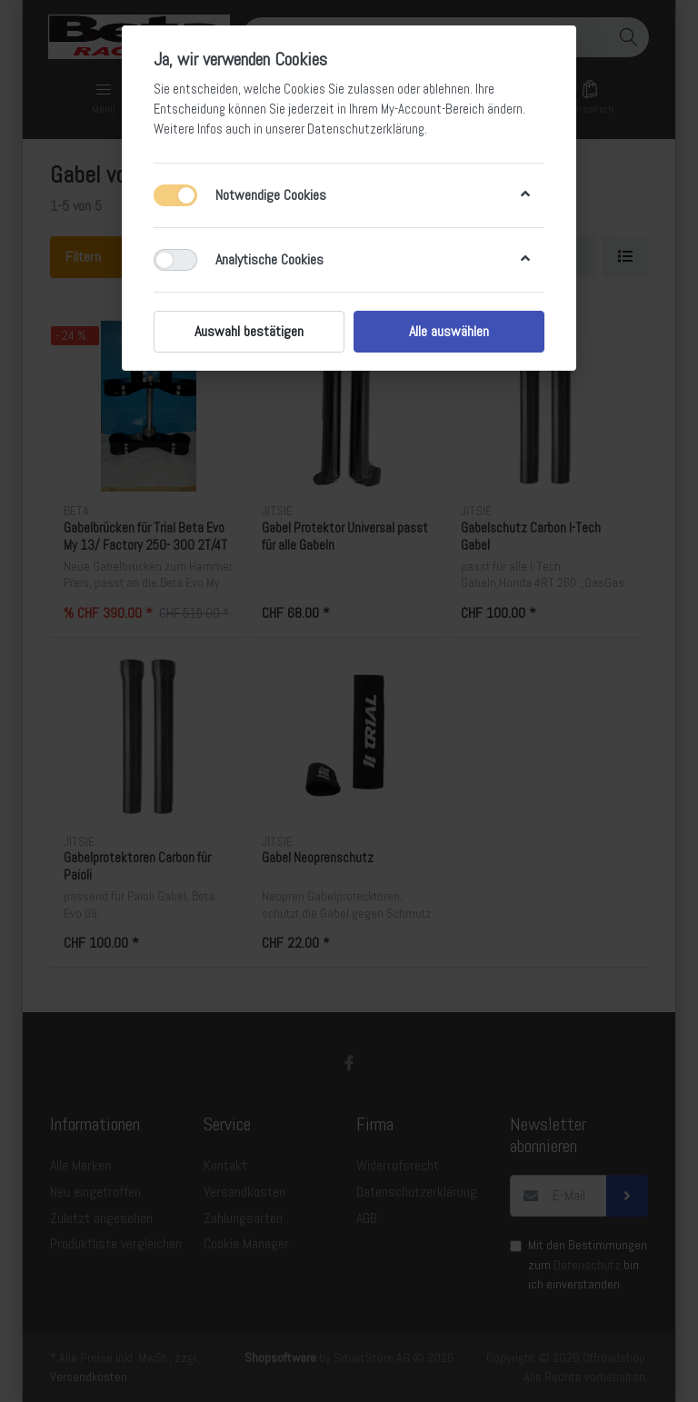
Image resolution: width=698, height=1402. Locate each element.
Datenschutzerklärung (365, 129)
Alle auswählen (449, 331)
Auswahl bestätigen (249, 331)
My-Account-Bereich (432, 109)
